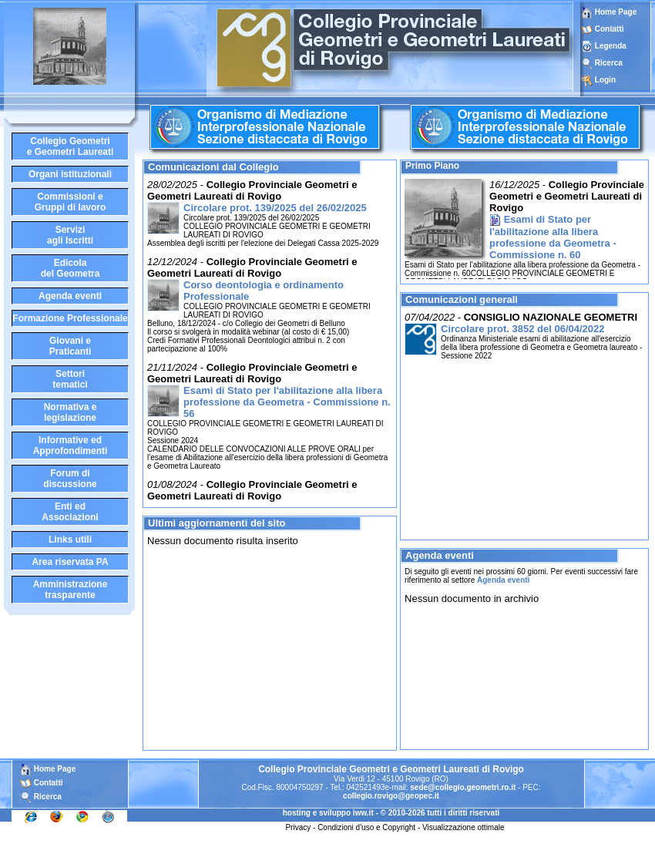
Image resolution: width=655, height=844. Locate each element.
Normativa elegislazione (70, 412)
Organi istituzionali (70, 174)
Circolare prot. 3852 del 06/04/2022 (522, 329)
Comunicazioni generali (461, 299)
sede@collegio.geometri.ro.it (463, 787)
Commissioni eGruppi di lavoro (70, 202)
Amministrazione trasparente (70, 589)
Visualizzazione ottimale (463, 827)
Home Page (609, 12)
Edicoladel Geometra (70, 268)
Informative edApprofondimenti (70, 445)
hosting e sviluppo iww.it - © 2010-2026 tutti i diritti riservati (391, 813)
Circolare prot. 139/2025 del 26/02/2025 (275, 208)
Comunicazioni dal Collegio (213, 167)
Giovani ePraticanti (70, 346)
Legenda (610, 46)
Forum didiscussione (69, 478)
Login (605, 80)
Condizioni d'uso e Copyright (366, 827)
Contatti (609, 29)
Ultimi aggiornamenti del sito (216, 523)
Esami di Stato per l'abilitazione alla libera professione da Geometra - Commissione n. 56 (287, 402)
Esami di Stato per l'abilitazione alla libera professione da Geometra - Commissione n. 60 (552, 237)
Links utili (70, 539)
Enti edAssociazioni (70, 512)
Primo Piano (432, 165)
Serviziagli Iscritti (70, 235)
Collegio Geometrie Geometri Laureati (70, 146)
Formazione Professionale (69, 318)
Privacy (298, 827)
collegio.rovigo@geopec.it (391, 796)
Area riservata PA (70, 562)
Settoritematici (69, 379)
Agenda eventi (70, 296)
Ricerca (609, 63)
